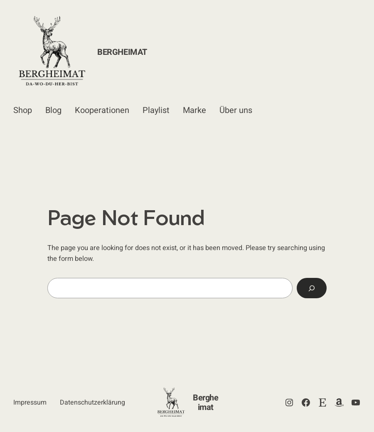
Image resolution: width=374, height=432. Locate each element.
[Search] (312, 288)
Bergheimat (122, 52)
